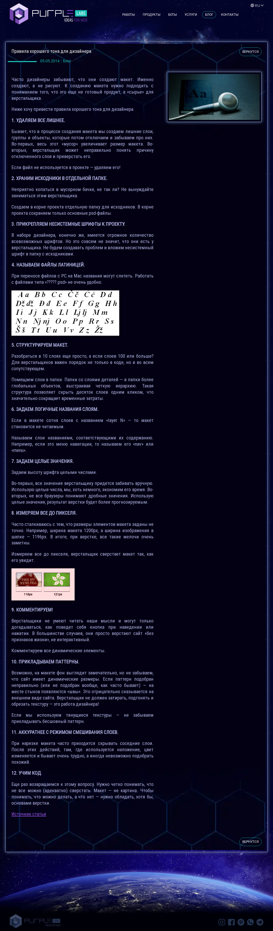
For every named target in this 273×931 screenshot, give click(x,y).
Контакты (229, 15)
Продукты (151, 15)
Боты (172, 15)
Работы (128, 15)
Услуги (191, 15)
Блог (209, 15)
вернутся (250, 52)
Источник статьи (28, 814)
